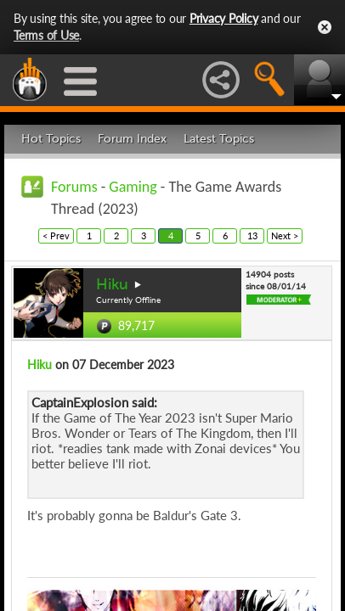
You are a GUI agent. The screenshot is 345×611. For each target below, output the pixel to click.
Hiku (112, 284)
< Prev (56, 235)
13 (252, 235)
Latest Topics (219, 139)
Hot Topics (51, 139)
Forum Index (132, 139)
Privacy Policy (223, 18)
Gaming (132, 186)
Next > (284, 235)
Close (324, 27)
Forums (74, 186)
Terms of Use (46, 35)
